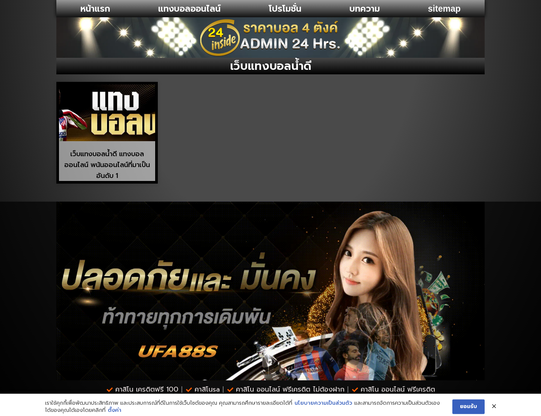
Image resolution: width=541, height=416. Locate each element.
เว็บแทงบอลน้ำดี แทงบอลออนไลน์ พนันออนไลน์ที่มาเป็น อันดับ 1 (107, 165)
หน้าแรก (95, 9)
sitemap (444, 9)
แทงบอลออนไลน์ (189, 9)
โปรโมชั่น (285, 9)
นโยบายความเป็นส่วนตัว (323, 410)
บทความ (364, 9)
